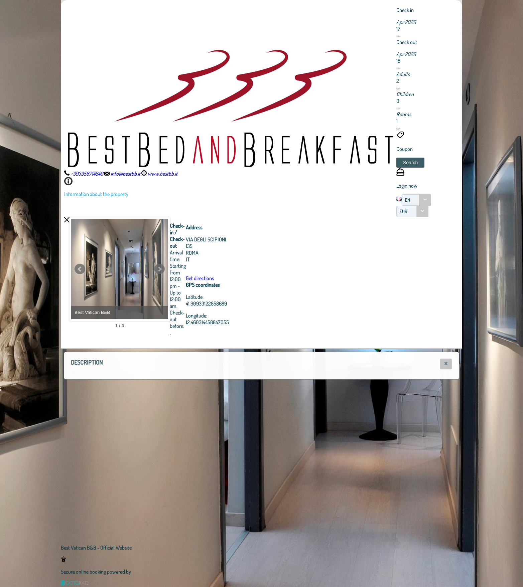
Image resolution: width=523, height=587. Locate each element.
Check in (405, 10)
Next (196, 269)
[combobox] (416, 200)
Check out (406, 42)
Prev (80, 269)
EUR (403, 211)
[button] (410, 163)
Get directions (237, 278)
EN (407, 200)
